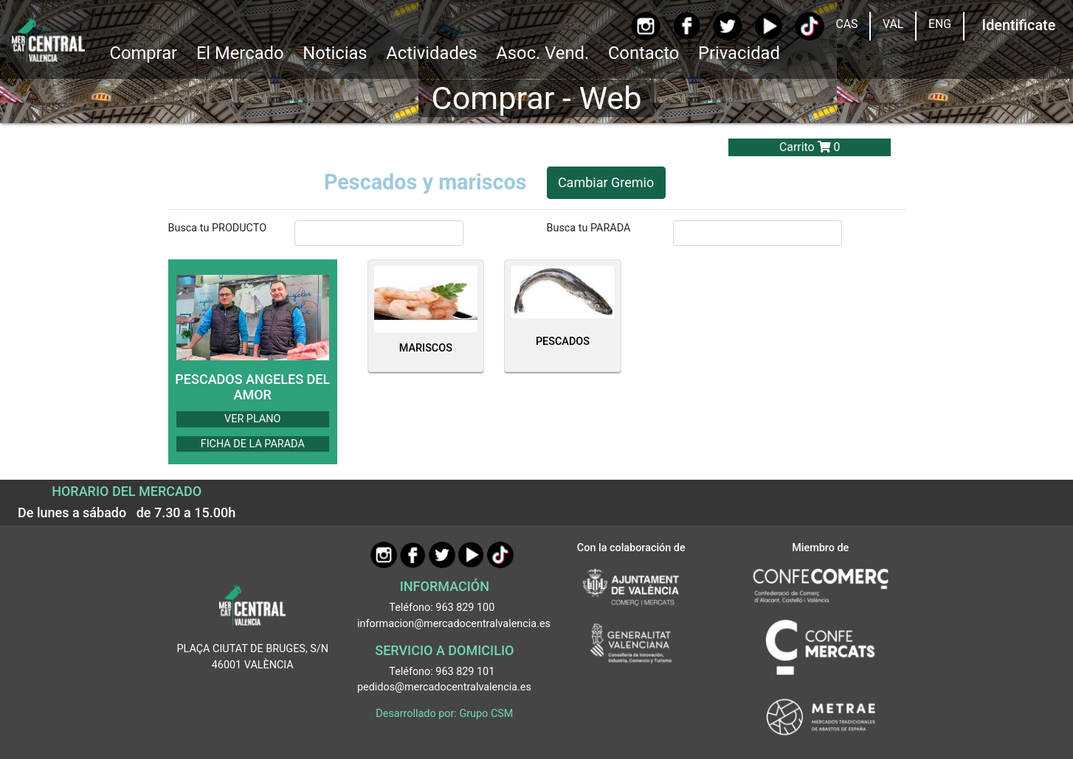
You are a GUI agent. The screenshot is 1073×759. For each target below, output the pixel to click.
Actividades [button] (431, 53)
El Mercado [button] (240, 53)
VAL (893, 24)
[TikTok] (809, 26)
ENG (939, 24)
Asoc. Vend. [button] (542, 53)
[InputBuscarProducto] (379, 232)
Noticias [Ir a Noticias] (335, 53)
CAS (846, 24)
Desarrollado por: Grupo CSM (444, 713)
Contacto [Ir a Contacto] (643, 53)
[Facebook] (686, 26)
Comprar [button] (143, 53)
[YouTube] (768, 26)
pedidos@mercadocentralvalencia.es (444, 687)
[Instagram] (645, 26)
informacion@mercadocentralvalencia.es (454, 624)
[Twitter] (727, 26)
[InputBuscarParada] (758, 232)
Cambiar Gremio (606, 182)
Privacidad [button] (739, 53)
